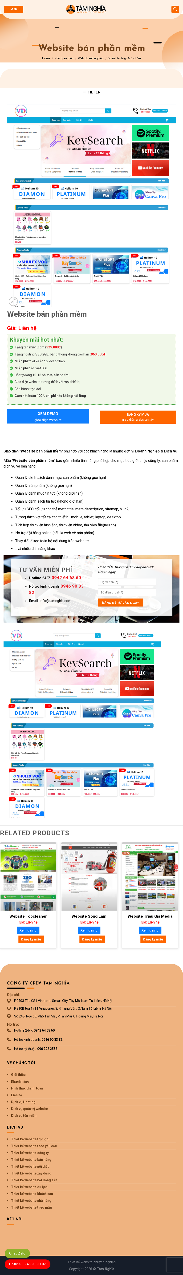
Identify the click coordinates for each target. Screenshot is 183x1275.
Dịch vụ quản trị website (29, 1109)
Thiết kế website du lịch (29, 1187)
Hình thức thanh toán (27, 1088)
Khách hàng (20, 1081)
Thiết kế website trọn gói (30, 1139)
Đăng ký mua (137, 417)
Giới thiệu (18, 1075)
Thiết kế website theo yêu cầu (34, 1146)
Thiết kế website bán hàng (31, 1160)
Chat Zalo (17, 1253)
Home (46, 58)
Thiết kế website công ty (30, 1153)
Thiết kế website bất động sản (34, 1180)
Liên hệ (16, 1095)
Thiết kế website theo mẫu (31, 1207)
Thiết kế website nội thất (30, 1166)
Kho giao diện (64, 58)
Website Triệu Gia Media (150, 916)
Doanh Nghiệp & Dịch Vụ (124, 58)
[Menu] (13, 9)
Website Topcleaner (28, 916)
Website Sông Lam (89, 916)
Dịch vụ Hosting (23, 1102)
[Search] (175, 9)
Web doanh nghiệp (91, 58)
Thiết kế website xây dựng (31, 1173)
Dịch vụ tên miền (24, 1116)
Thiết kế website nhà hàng (31, 1200)
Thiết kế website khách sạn (32, 1194)
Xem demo (48, 417)
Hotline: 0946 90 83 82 (27, 1264)
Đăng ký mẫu (31, 939)
